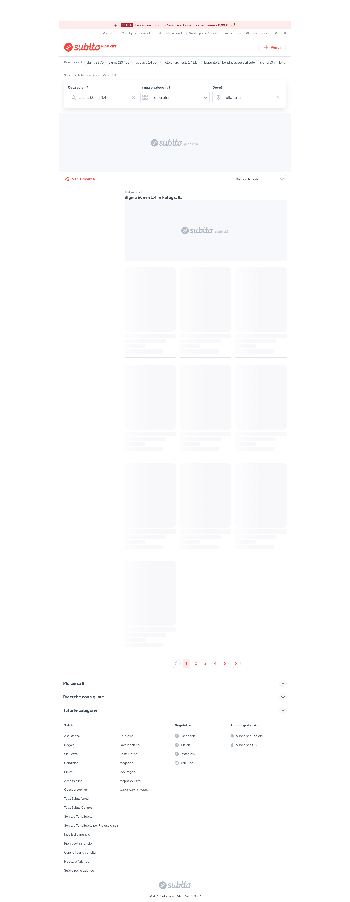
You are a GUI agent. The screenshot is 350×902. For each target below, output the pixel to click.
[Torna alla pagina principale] (91, 47)
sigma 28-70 (95, 62)
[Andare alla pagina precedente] (176, 663)
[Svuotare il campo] (133, 97)
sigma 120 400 (119, 62)
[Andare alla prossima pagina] (236, 663)
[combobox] (104, 97)
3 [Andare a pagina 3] (205, 663)
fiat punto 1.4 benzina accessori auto (229, 62)
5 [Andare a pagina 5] (225, 663)
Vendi (272, 47)
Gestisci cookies (76, 789)
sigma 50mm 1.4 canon (276, 62)
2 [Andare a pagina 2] (196, 663)
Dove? (217, 87)
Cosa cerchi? (78, 87)
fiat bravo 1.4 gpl (145, 62)
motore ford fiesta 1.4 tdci (180, 62)
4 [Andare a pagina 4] (215, 663)
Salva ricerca (79, 179)
